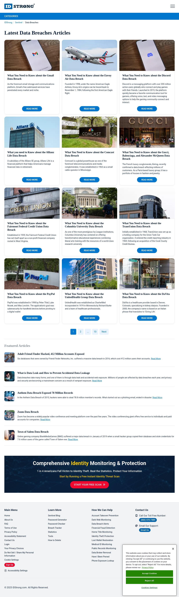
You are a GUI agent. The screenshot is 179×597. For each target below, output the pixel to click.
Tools (51, 534)
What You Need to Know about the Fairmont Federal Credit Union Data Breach (28, 226)
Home (7, 512)
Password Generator (58, 516)
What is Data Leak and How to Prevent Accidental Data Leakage (53, 373)
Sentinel (18, 22)
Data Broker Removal (102, 551)
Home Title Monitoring (103, 529)
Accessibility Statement (16, 534)
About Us (9, 516)
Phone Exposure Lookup (104, 560)
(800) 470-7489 (149, 516)
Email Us (145, 526)
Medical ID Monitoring (103, 542)
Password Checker (57, 520)
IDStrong (8, 22)
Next (104, 331)
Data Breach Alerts (101, 520)
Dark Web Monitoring (102, 516)
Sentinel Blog (55, 512)
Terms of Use (11, 525)
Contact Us (10, 538)
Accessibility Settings (17, 570)
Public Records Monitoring (105, 547)
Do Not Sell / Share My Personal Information (20, 553)
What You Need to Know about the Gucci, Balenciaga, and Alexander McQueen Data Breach (146, 155)
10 (95, 331)
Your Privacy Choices (15, 547)
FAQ (6, 520)
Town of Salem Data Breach (32, 431)
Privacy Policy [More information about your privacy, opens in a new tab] (148, 567)
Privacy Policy (11, 529)
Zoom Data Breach (28, 411)
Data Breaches (31, 22)
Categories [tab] (11, 16)
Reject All (149, 581)
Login (7, 542)
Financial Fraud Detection (105, 525)
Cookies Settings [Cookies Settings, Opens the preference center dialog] (149, 588)
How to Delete (55, 538)
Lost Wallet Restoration (104, 538)
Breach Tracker (55, 525)
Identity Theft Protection (104, 534)
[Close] (173, 549)
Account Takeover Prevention (107, 512)
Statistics (53, 529)
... (88, 331)
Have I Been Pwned (102, 555)
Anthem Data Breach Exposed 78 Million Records (45, 392)
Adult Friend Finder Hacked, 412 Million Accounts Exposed (50, 354)
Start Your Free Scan (87, 484)
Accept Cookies (149, 573)
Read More (32, 109)
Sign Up (11, 564)
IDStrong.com (19, 6)
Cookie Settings (12, 559)
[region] (149, 570)
